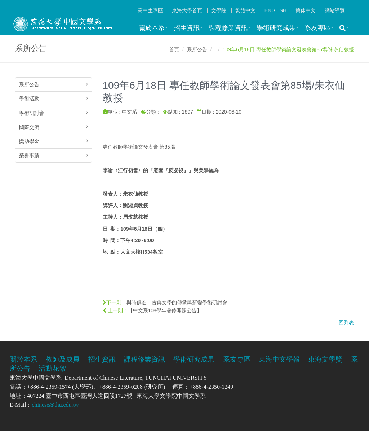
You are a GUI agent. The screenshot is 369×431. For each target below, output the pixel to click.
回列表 (346, 322)
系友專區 (317, 27)
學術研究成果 (276, 27)
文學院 (218, 10)
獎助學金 (29, 141)
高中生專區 (150, 10)
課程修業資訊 (228, 27)
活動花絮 (52, 368)
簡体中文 (305, 10)
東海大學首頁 (187, 10)
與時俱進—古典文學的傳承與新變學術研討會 (176, 302)
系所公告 (197, 49)
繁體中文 (245, 10)
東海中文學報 (279, 359)
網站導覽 (335, 10)
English (275, 10)
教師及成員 (62, 359)
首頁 (174, 49)
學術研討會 (31, 113)
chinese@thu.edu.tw (55, 405)
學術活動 (29, 98)
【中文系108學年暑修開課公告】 (165, 310)
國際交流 (29, 127)
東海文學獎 (325, 359)
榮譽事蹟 (29, 155)
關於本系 (152, 27)
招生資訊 (187, 27)
